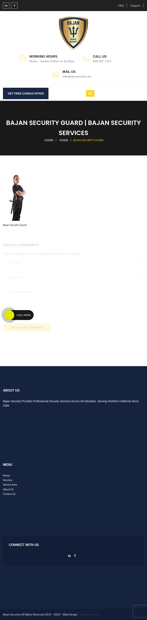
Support (135, 5)
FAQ (121, 5)
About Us (8, 489)
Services (7, 480)
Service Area (10, 484)
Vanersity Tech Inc (89, 614)
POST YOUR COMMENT (26, 328)
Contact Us (9, 493)
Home (49, 140)
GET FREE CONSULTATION (26, 93)
